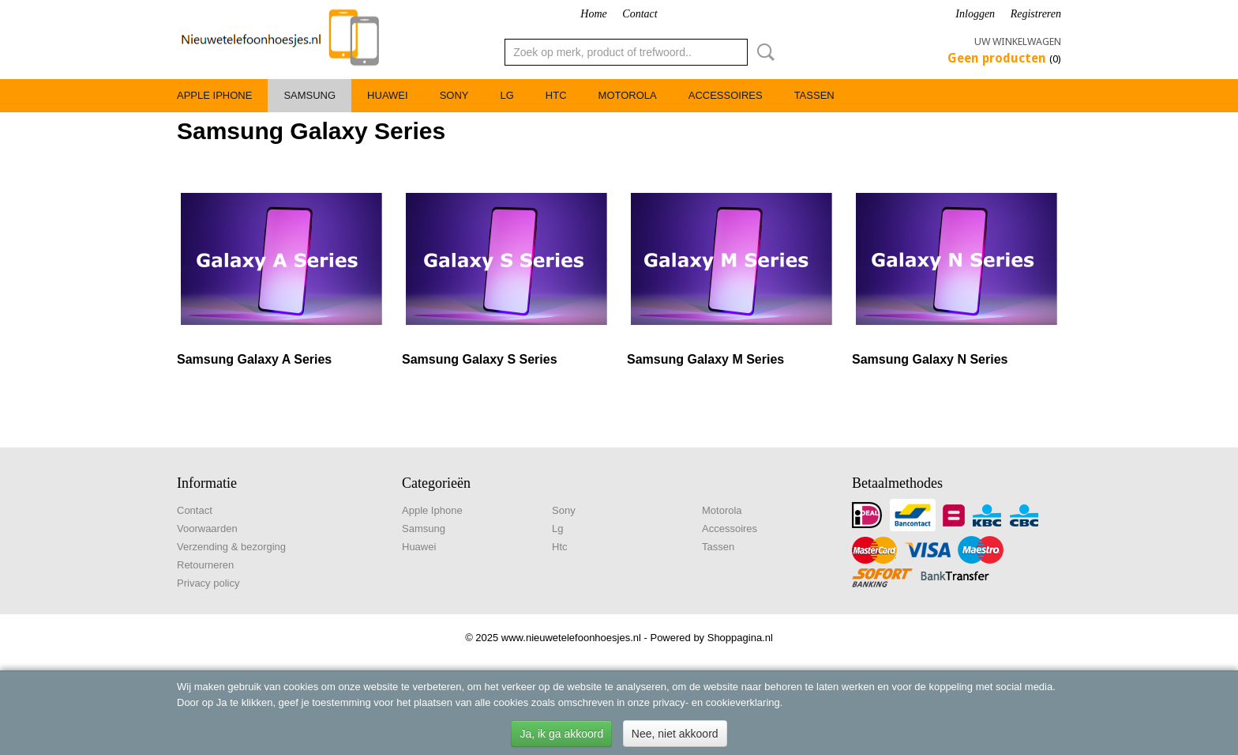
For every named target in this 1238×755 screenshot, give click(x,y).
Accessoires (725, 95)
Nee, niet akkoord (675, 733)
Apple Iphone (214, 95)
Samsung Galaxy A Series (254, 359)
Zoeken (763, 52)
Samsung (309, 95)
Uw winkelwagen (1017, 41)
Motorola (627, 95)
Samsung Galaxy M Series (705, 359)
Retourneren (205, 565)
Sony (454, 95)
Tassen (814, 95)
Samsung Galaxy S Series (479, 359)
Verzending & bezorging (231, 547)
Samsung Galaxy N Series (929, 359)
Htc (556, 95)
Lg (506, 95)
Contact (639, 14)
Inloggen (975, 14)
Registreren (1036, 14)
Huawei (387, 95)
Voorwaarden (207, 528)
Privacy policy (208, 583)
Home (593, 14)
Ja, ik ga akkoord (561, 733)
